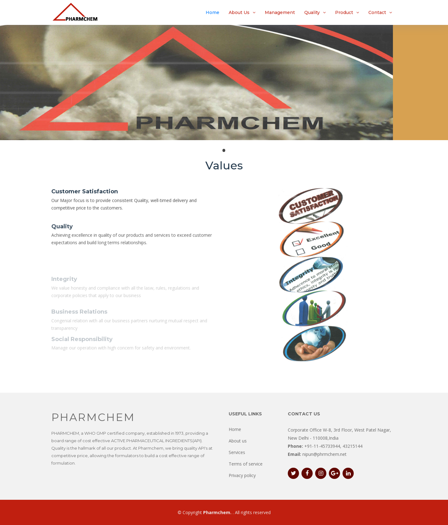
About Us (239, 12)
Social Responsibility (82, 344)
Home (212, 12)
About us (238, 441)
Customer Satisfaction (84, 192)
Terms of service (246, 464)
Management (280, 12)
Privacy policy (242, 475)
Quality (312, 12)
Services (237, 452)
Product (344, 12)
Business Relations (79, 318)
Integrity (64, 286)
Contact (377, 12)
